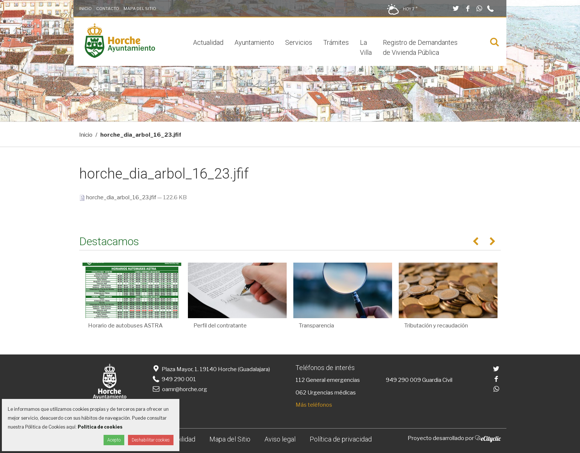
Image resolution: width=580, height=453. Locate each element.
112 (300, 380)
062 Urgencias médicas (326, 392)
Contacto (107, 8)
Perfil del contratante (220, 325)
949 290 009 (403, 380)
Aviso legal (280, 439)
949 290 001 (173, 379)
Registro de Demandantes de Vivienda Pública (420, 47)
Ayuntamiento (254, 42)
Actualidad (208, 42)
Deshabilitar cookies (151, 440)
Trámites (336, 42)
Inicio (85, 8)
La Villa (366, 47)
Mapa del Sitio (140, 8)
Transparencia (316, 325)
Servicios (298, 42)
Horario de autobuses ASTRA (125, 325)
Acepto (114, 440)
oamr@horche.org (179, 389)
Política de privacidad (341, 439)
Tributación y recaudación (436, 325)
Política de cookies (100, 427)
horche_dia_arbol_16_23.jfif (118, 197)
